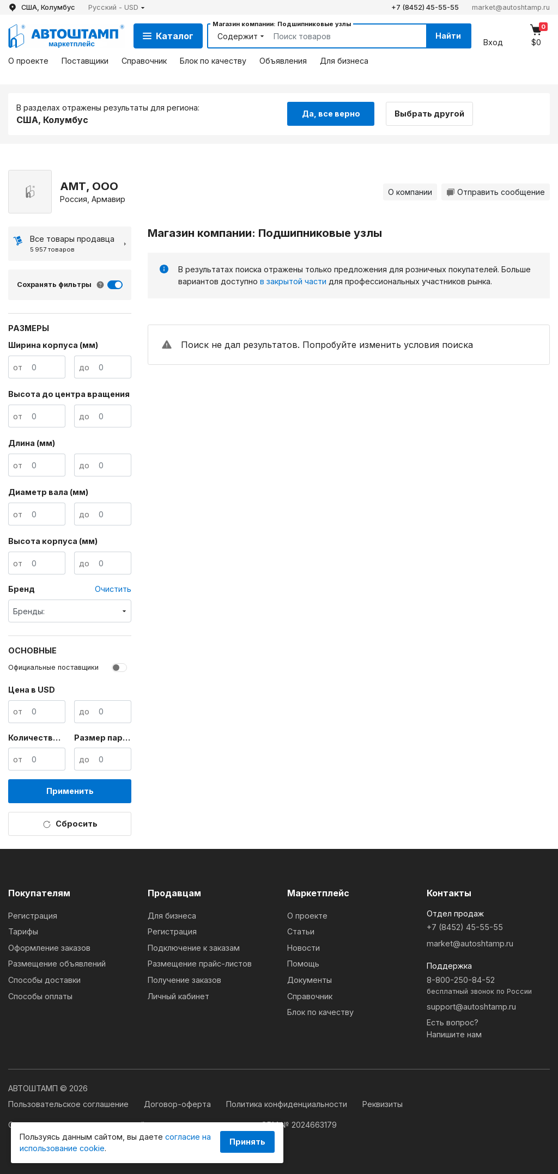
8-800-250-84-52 (488, 985)
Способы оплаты (40, 996)
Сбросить (70, 824)
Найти (448, 35)
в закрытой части (293, 281)
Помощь (303, 963)
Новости (303, 947)
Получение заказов (184, 980)
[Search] (337, 36)
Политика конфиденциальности (287, 1104)
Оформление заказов (49, 947)
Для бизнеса (344, 60)
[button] (116, 7)
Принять (247, 1141)
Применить (70, 791)
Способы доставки (44, 980)
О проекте (28, 60)
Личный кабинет (178, 996)
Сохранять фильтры (54, 284)
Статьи (300, 931)
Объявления (283, 60)
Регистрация (32, 915)
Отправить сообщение (495, 192)
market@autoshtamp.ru (511, 7)
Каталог (168, 35)
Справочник (144, 60)
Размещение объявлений (57, 963)
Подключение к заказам (194, 947)
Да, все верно (331, 113)
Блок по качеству (213, 60)
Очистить (113, 589)
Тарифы (23, 931)
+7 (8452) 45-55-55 (425, 7)
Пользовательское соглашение (69, 1104)
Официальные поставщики (53, 667)
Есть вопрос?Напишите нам (454, 1028)
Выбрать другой (429, 113)
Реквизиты (382, 1104)
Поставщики (85, 60)
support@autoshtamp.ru (471, 1006)
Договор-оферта (178, 1104)
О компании (410, 192)
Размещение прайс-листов (200, 963)
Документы (309, 980)
